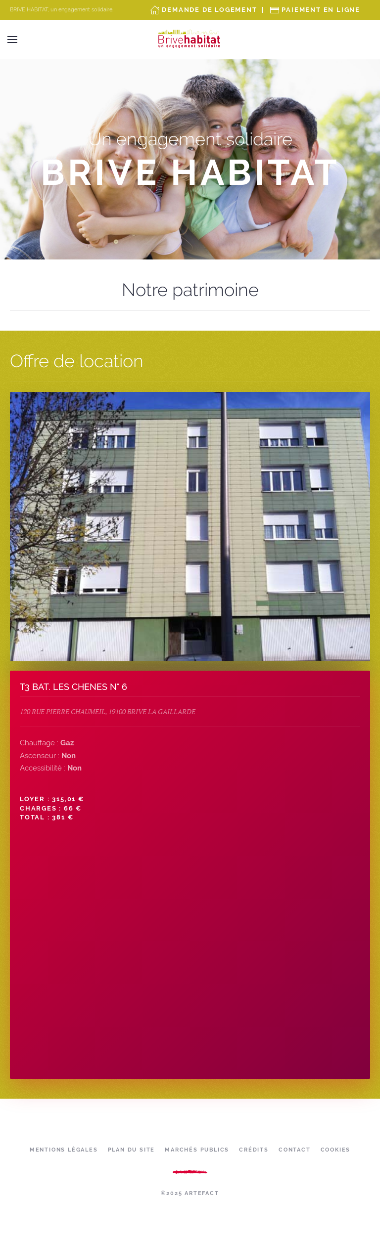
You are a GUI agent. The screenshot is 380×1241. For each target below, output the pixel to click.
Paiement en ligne (321, 9)
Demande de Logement (209, 9)
